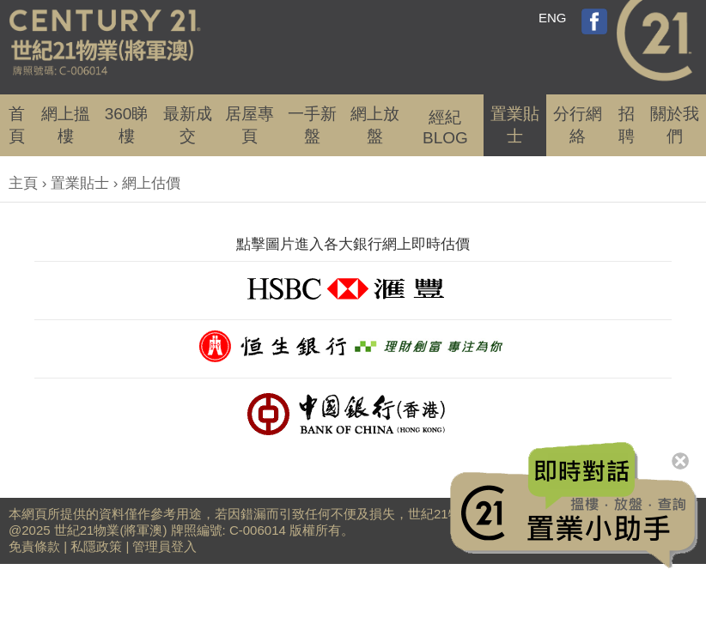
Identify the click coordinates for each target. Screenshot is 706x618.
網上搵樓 (65, 125)
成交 (187, 125)
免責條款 (34, 546)
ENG (553, 17)
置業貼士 (514, 125)
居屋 (249, 125)
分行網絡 (577, 125)
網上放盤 (374, 125)
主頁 (23, 183)
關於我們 (674, 125)
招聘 (626, 125)
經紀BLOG (445, 127)
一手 (312, 125)
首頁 (17, 125)
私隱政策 (96, 546)
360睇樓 (127, 125)
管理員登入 (164, 546)
